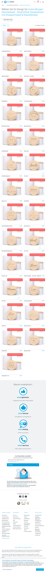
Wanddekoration (5, 518)
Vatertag (26, 522)
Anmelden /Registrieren (38, 517)
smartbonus (37, 535)
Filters (4, 25)
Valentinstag (26, 518)
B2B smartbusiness (17, 528)
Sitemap (37, 527)
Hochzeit (26, 526)
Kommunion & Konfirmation (27, 524)
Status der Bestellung (37, 530)
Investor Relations (17, 527)
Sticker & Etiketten (6, 533)
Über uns (15, 515)
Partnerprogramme (17, 525)
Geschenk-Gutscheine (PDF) (5, 536)
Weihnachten (27, 515)
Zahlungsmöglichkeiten (40, 525)
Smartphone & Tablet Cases (6, 527)
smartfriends (37, 531)
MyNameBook (5, 520)
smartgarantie (38, 533)
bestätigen (10, 464)
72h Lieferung (38, 524)
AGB (14, 520)
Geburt (25, 529)
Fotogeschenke (5, 517)
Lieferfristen (37, 522)
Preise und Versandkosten (38, 520)
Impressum (15, 522)
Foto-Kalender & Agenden (5, 531)
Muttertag (26, 520)
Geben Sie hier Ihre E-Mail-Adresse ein (16, 459)
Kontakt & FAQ (38, 515)
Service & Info (38, 512)
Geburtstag (26, 528)
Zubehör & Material (6, 529)
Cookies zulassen (40, 569)
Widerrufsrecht (5, 538)
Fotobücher (4, 515)
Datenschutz (15, 517)
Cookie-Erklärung (16, 518)
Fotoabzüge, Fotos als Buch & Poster (6, 524)
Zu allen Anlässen (28, 531)
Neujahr (25, 517)
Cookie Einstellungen (7, 569)
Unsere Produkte (6, 512)
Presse (14, 523)
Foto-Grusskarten (5, 522)
